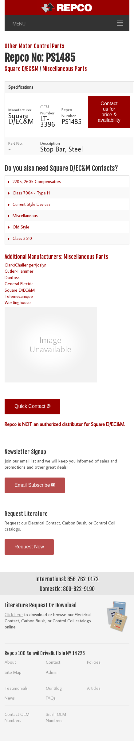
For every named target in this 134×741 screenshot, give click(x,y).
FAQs (51, 698)
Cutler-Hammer (19, 271)
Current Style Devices (31, 204)
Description (50, 143)
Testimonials (16, 688)
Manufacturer (19, 110)
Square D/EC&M (21, 68)
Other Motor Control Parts (34, 46)
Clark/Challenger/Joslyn (25, 265)
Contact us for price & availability (109, 112)
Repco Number (68, 112)
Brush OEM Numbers (56, 717)
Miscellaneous (25, 215)
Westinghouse (18, 302)
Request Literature (26, 513)
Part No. (15, 143)
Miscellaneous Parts (64, 68)
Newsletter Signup (25, 451)
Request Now (29, 546)
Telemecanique (19, 296)
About (10, 662)
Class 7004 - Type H (31, 193)
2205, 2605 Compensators (37, 181)
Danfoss (12, 277)
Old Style (21, 227)
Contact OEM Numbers (17, 717)
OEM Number (47, 110)
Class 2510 (22, 238)
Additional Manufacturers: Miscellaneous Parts (56, 256)
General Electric (19, 283)
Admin (51, 672)
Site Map (13, 672)
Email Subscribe (34, 485)
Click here (14, 614)
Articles (93, 688)
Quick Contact (32, 406)
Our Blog (54, 688)
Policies (93, 662)
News (10, 698)
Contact (53, 662)
